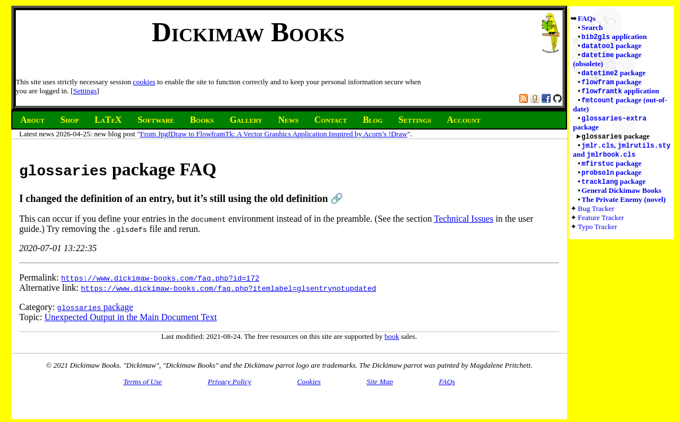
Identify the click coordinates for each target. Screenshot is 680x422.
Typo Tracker (597, 234)
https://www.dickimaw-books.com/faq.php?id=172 (160, 278)
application (614, 37)
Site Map (380, 381)
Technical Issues (463, 218)
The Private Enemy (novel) (624, 207)
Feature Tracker (601, 225)
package (612, 46)
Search (592, 27)
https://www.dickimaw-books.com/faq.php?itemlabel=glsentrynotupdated (228, 288)
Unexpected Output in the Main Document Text (131, 317)
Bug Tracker (596, 216)
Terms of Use (142, 381)
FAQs (587, 18)
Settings (85, 91)
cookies (144, 81)
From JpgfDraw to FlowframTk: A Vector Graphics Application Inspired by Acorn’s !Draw (273, 134)
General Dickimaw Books (622, 198)
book (392, 336)
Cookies (309, 381)
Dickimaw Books (248, 32)
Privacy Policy (229, 381)
